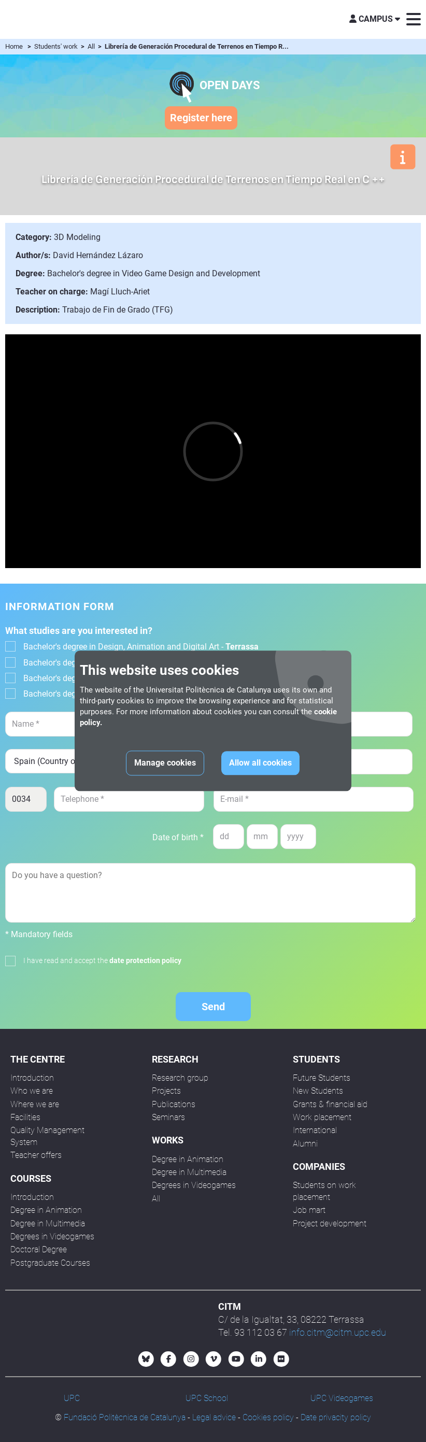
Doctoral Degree (38, 1249)
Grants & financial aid (330, 1104)
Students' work (56, 46)
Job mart (309, 1210)
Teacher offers (36, 1155)
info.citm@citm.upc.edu (337, 1332)
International (315, 1130)
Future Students (321, 1078)
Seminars (168, 1117)
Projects (166, 1091)
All (92, 46)
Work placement (322, 1117)
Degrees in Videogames (52, 1236)
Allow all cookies (260, 763)
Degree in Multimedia (47, 1223)
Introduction (32, 1078)
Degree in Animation (46, 1210)
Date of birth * (178, 837)
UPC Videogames (341, 1398)
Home (14, 46)
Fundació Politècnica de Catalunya (125, 1417)
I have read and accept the (102, 960)
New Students (318, 1091)
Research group (180, 1078)
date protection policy (145, 960)
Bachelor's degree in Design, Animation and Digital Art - (141, 647)
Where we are (34, 1104)
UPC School (207, 1398)
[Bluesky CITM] (146, 1359)
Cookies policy (268, 1417)
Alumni (305, 1144)
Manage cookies (165, 763)
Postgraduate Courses (50, 1263)
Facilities (25, 1117)
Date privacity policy (336, 1417)
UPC (72, 1398)
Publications (173, 1104)
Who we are (31, 1091)
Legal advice (214, 1417)
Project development (329, 1223)
